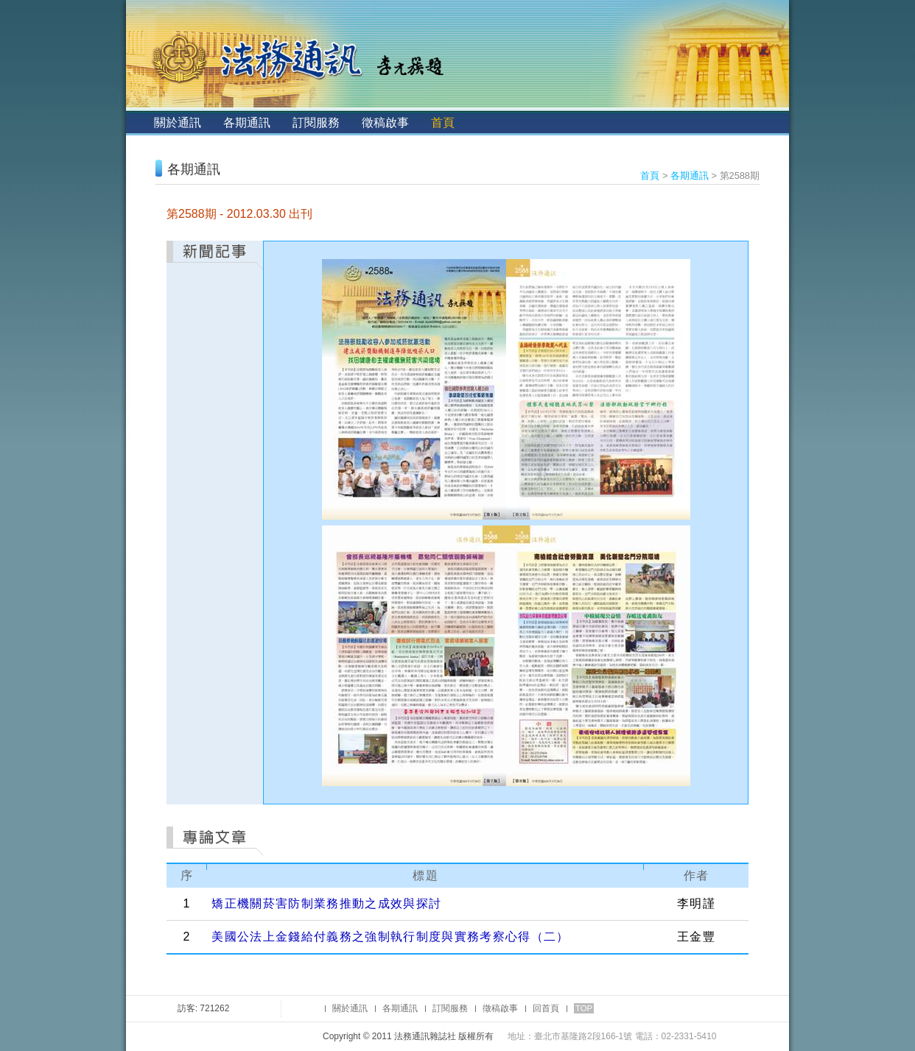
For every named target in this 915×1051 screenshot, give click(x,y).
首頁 (443, 122)
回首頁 (546, 1008)
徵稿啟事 (385, 122)
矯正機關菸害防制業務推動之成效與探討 (326, 903)
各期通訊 (246, 122)
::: (138, 122)
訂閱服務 (316, 122)
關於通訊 (177, 122)
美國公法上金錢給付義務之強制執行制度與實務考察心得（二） (390, 936)
